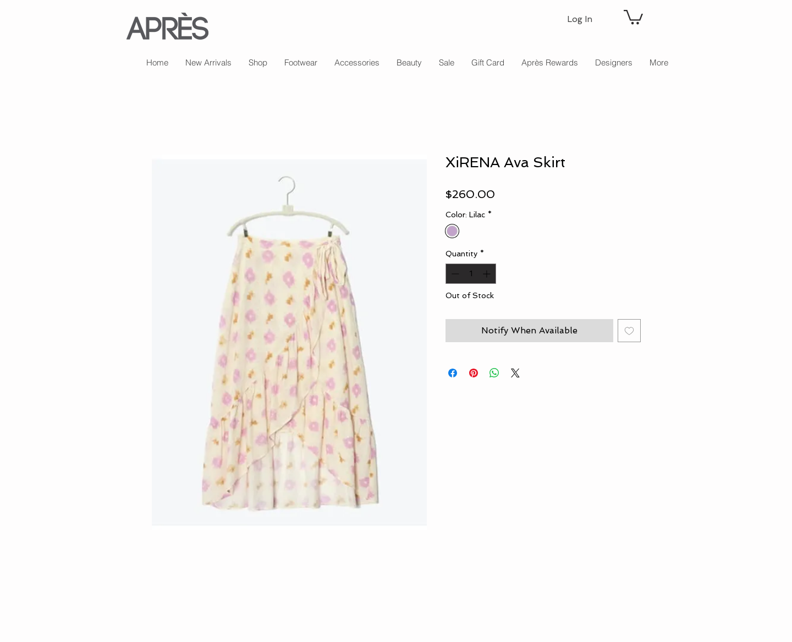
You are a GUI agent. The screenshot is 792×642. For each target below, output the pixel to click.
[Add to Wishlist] (629, 330)
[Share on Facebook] (452, 373)
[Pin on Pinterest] (473, 373)
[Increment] (487, 273)
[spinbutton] (471, 273)
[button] (633, 16)
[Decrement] (454, 273)
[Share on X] (515, 373)
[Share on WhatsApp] (494, 373)
